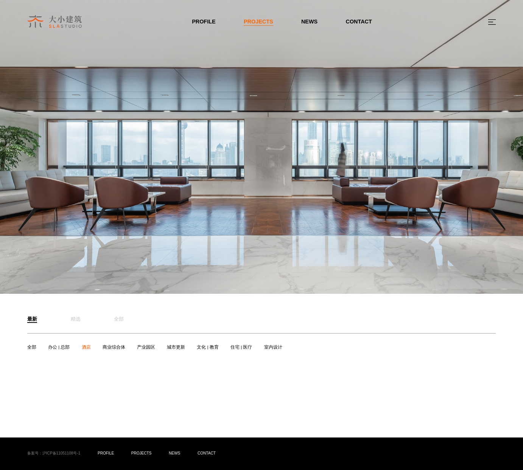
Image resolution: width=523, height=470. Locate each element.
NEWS (309, 22)
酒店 (86, 347)
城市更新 (176, 347)
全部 (31, 347)
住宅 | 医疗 (241, 347)
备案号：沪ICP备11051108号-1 (54, 453)
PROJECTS (258, 22)
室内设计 (273, 347)
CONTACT (359, 22)
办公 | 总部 (59, 347)
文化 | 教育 (207, 347)
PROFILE (203, 22)
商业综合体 (114, 347)
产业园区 (146, 347)
